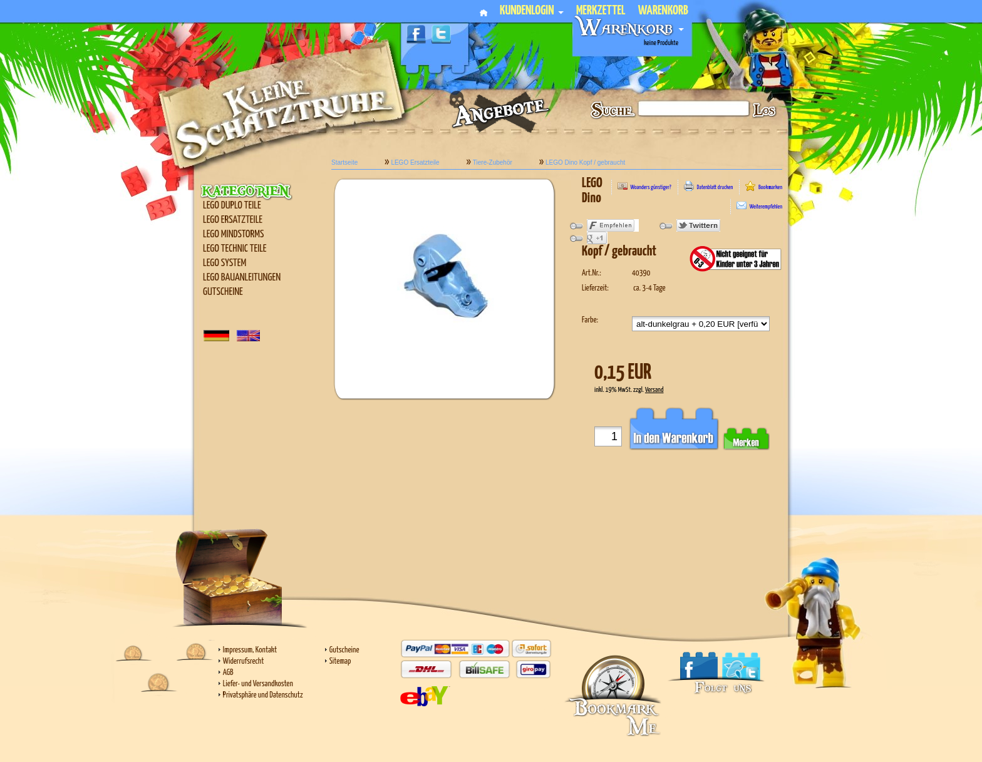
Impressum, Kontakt (250, 650)
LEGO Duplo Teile (232, 205)
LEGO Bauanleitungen (242, 277)
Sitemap (340, 661)
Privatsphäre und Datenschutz (263, 695)
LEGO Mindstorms (233, 234)
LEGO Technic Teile (235, 249)
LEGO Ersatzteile (232, 220)
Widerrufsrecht (243, 661)
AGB (228, 673)
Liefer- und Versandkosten (258, 684)
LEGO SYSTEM (224, 263)
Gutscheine (223, 292)
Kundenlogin (532, 11)
